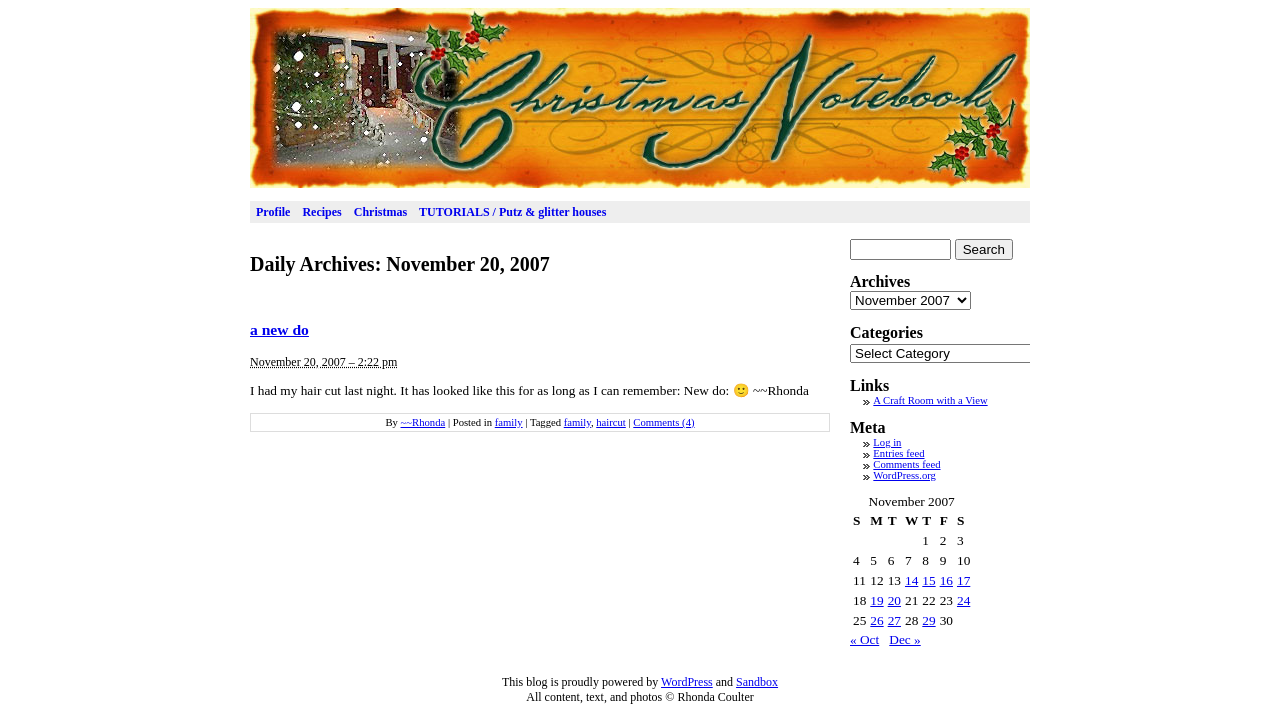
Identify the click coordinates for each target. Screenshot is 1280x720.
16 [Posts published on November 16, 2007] (946, 580)
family (509, 422)
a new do (279, 329)
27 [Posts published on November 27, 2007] (894, 620)
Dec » (904, 639)
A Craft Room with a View (930, 400)
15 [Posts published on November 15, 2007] (928, 580)
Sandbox (757, 682)
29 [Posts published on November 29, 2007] (928, 620)
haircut (611, 422)
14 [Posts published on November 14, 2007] (911, 580)
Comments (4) (663, 422)
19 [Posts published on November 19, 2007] (876, 600)
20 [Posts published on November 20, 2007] (894, 600)
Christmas (380, 212)
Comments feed (906, 464)
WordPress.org (904, 475)
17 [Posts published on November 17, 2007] (963, 580)
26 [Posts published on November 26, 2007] (876, 620)
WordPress (687, 682)
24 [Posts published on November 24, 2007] (963, 600)
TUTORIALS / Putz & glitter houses (512, 212)
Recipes (321, 212)
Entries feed (898, 453)
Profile (273, 212)
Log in (887, 442)
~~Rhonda (423, 422)
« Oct (864, 639)
